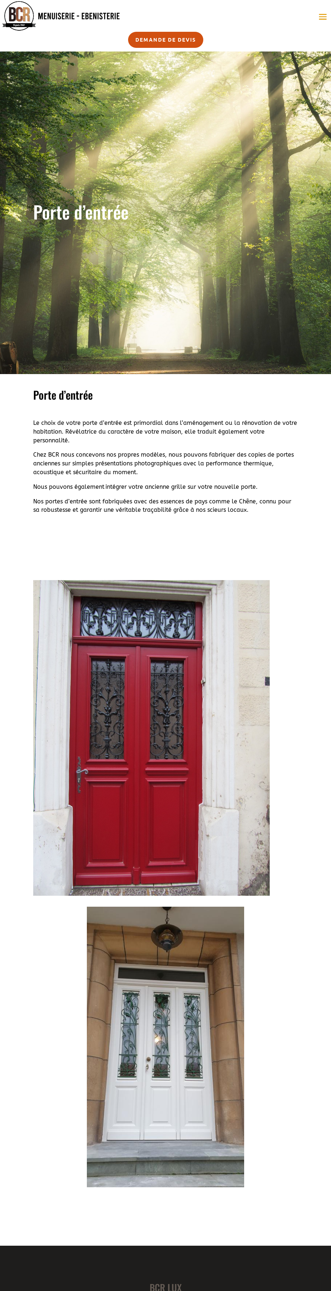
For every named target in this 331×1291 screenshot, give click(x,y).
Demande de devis (165, 39)
